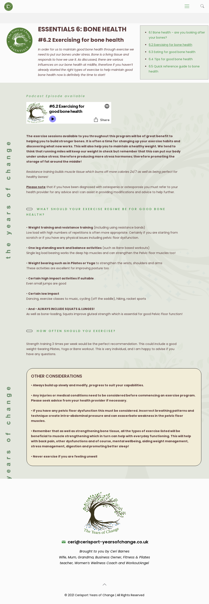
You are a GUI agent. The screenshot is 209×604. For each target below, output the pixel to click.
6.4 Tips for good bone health (171, 59)
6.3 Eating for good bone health (172, 52)
